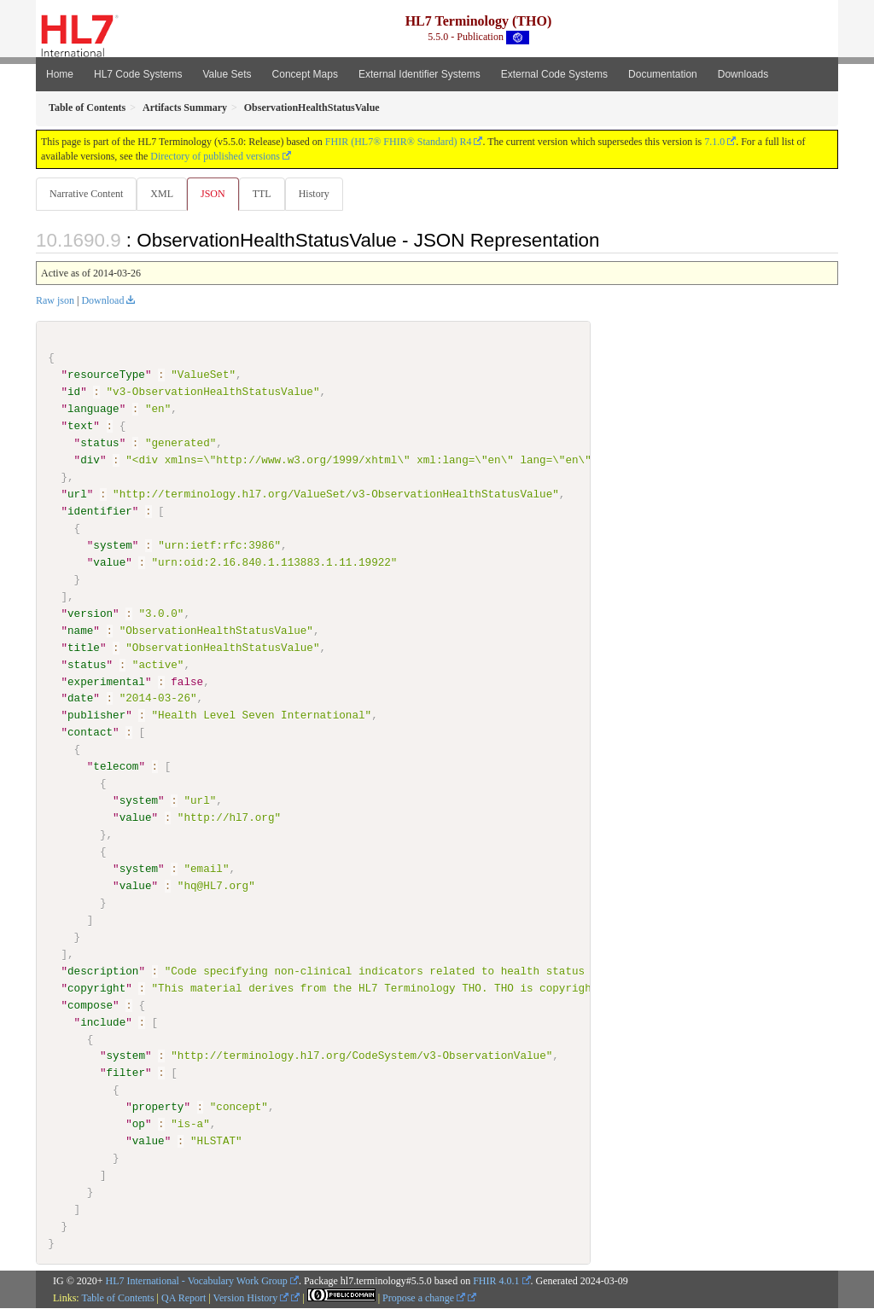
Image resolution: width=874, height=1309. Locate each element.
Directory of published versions (215, 156)
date (80, 699)
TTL (267, 194)
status (99, 443)
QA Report (183, 1298)
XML (163, 194)
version (90, 613)
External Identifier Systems (419, 74)
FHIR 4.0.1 (496, 1281)
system (112, 546)
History (321, 194)
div (90, 460)
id (73, 392)
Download (102, 301)
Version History (251, 1298)
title (83, 647)
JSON (216, 194)
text (80, 426)
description (102, 971)
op (138, 1124)
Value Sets (226, 74)
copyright (96, 988)
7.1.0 (714, 142)
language (93, 409)
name (80, 630)
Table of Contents (117, 1298)
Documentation (662, 74)
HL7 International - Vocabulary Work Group (197, 1281)
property (158, 1107)
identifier (99, 512)
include (102, 1022)
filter (125, 1073)
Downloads (743, 74)
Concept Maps (305, 74)
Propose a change (423, 1298)
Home (59, 74)
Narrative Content (86, 194)
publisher (96, 716)
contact (90, 733)
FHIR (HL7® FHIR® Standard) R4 (398, 142)
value (109, 563)
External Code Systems (554, 74)
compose (90, 1005)
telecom (115, 767)
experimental (106, 681)
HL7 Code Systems (138, 74)
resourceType (106, 375)
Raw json (55, 301)
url (77, 495)
